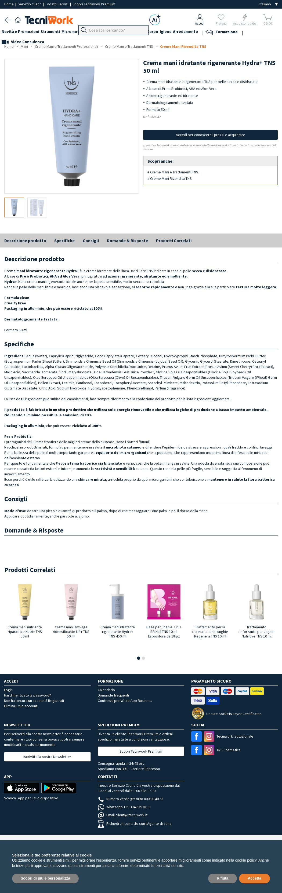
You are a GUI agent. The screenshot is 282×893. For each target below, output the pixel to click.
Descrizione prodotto (25, 240)
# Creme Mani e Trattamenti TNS (172, 172)
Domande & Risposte (127, 240)
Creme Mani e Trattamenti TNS (129, 46)
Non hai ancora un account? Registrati (34, 700)
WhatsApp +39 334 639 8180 (124, 806)
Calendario (106, 689)
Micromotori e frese (88, 32)
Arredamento (213, 32)
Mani (129, 32)
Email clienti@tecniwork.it (122, 814)
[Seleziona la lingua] (268, 4)
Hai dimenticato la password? (27, 695)
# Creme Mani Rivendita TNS (169, 178)
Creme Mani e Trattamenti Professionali (66, 46)
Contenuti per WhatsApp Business (125, 700)
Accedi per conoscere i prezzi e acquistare (210, 134)
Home (9, 4)
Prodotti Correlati (173, 240)
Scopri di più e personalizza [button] (45, 878)
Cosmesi (157, 32)
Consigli (91, 240)
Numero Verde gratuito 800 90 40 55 (130, 798)
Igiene (190, 32)
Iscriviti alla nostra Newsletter (47, 756)
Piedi (115, 32)
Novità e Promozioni (23, 32)
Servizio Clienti (30, 4)
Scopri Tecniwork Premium (94, 4)
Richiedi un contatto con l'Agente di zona (134, 823)
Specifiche (64, 240)
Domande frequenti (113, 695)
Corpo (174, 32)
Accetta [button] (254, 878)
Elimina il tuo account (20, 706)
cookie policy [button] (245, 860)
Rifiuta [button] (223, 878)
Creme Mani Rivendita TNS (183, 46)
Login (8, 689)
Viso (141, 32)
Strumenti (56, 32)
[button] (138, 658)
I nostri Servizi (57, 4)
